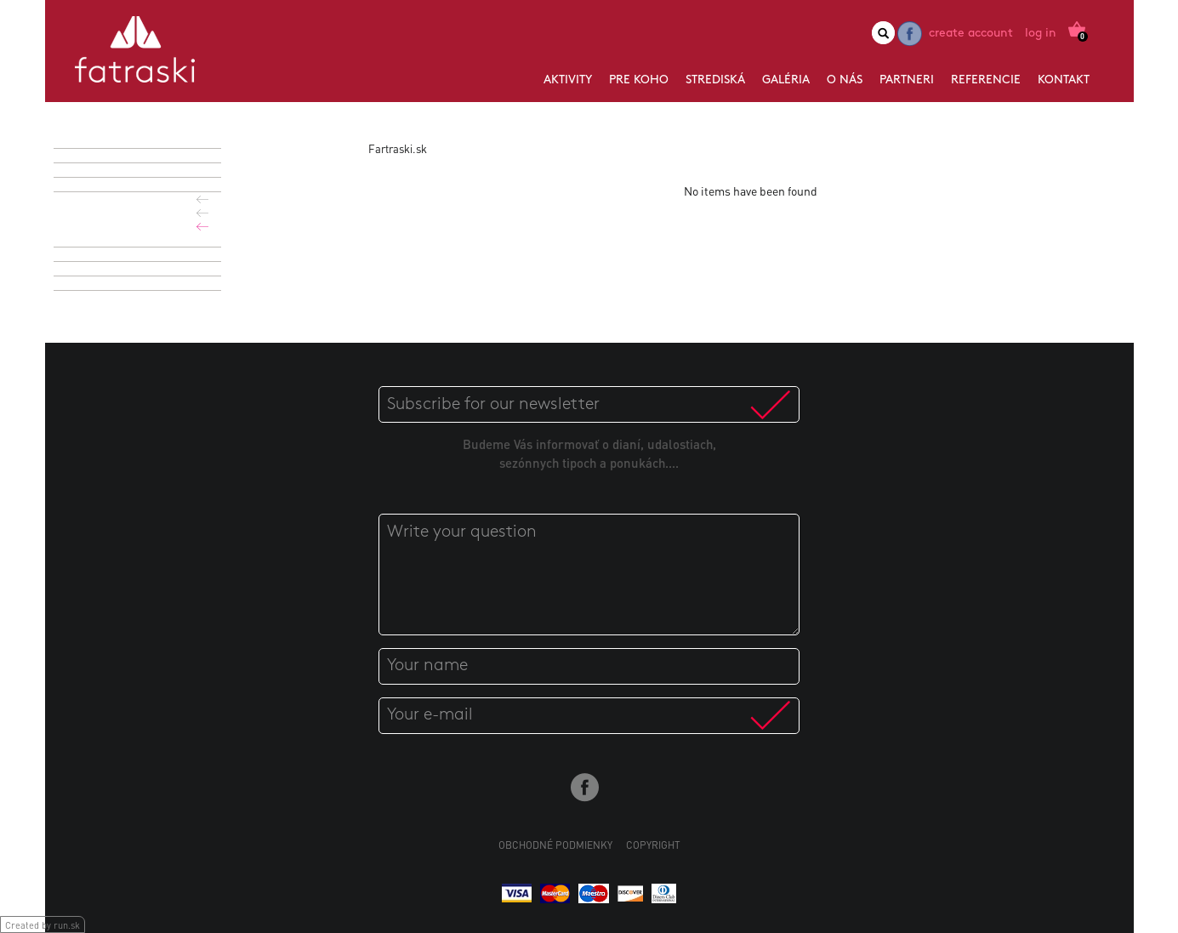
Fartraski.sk (397, 148)
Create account (971, 33)
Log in (1040, 33)
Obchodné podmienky (555, 845)
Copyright (653, 845)
